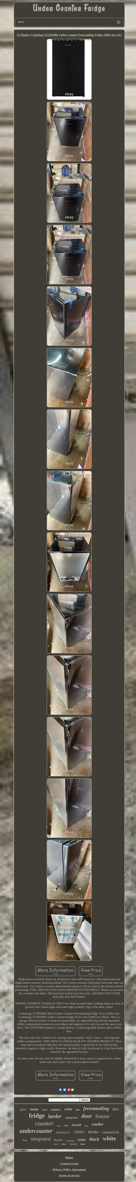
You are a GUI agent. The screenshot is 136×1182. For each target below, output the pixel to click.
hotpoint (63, 1132)
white (109, 1138)
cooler (97, 1124)
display (58, 1140)
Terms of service (69, 1175)
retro (59, 1126)
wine (68, 1109)
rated (55, 1144)
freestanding (96, 1108)
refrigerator (71, 1117)
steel (66, 1125)
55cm (24, 1140)
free (78, 1109)
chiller (79, 1132)
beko (44, 1109)
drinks (93, 1132)
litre (115, 1109)
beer (83, 1144)
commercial (110, 1132)
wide (86, 1126)
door (86, 1116)
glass (23, 1109)
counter (44, 1123)
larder (54, 1116)
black (94, 1139)
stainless (56, 1109)
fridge (37, 1115)
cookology (70, 1141)
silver (64, 1144)
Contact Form (69, 1163)
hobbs (82, 1140)
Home (69, 1157)
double (73, 1144)
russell (76, 1125)
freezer (102, 1116)
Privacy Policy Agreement (69, 1169)
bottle (34, 1109)
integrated (40, 1139)
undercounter (35, 1131)
